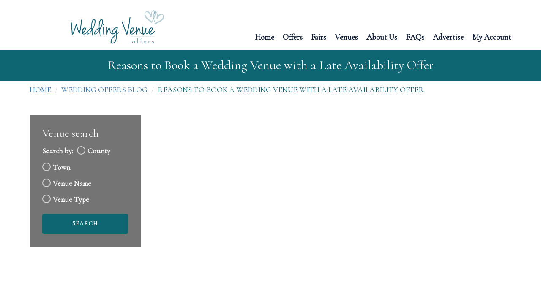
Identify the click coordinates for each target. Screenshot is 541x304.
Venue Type (71, 199)
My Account (491, 36)
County (98, 151)
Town (61, 167)
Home (264, 36)
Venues (346, 36)
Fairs (318, 36)
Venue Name (72, 183)
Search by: (57, 151)
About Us (381, 36)
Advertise (448, 36)
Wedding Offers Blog (104, 89)
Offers (293, 36)
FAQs (415, 36)
